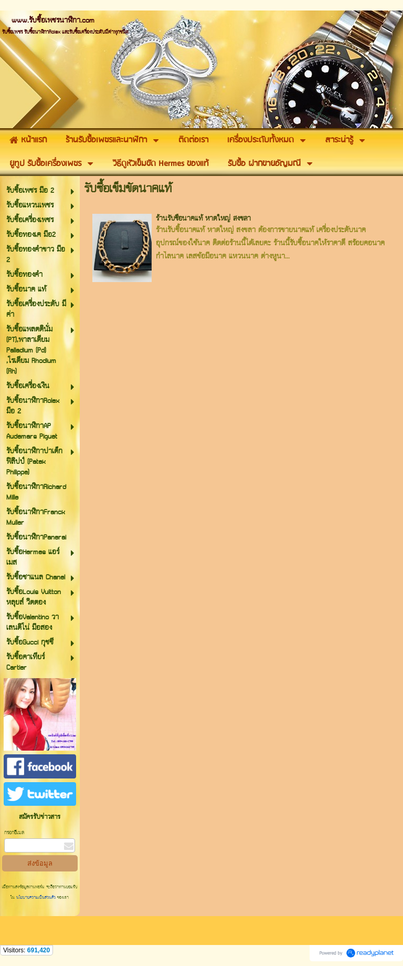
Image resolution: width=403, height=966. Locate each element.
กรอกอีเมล (14, 832)
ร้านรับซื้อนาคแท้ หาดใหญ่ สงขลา (203, 219)
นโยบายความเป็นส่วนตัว (36, 897)
